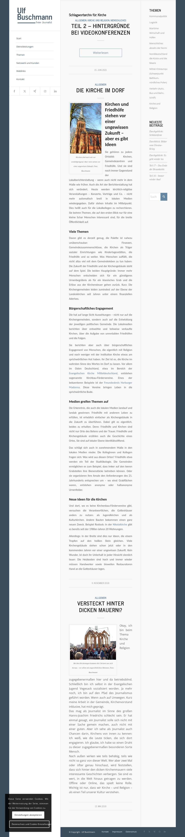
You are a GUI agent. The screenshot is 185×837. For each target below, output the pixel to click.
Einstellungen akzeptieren (28, 814)
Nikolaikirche (120, 524)
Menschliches (118, 20)
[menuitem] (35, 38)
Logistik (153, 22)
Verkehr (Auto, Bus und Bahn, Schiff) (156, 93)
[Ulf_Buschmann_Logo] (34, 15)
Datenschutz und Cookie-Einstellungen (30, 824)
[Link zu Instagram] (45, 91)
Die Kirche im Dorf (100, 90)
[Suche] (158, 197)
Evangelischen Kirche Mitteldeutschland (93, 373)
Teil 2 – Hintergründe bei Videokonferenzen (100, 29)
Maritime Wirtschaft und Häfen (156, 33)
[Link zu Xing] (35, 91)
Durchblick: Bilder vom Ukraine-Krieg (158, 145)
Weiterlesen (100, 53)
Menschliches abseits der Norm (158, 45)
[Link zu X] (24, 91)
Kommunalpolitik (158, 16)
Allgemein (81, 20)
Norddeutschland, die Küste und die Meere (158, 58)
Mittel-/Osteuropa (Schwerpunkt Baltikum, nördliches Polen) (158, 75)
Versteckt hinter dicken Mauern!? (100, 606)
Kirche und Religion (99, 20)
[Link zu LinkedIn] (55, 91)
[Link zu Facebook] (14, 91)
